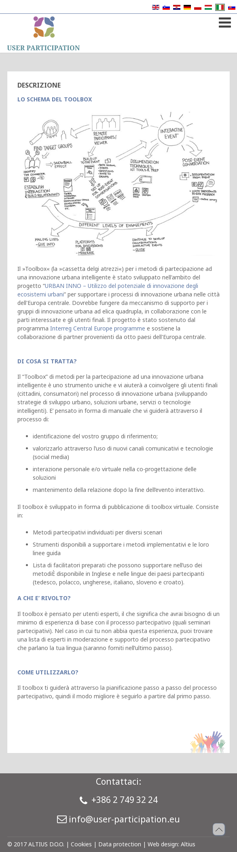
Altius (188, 844)
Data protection (119, 844)
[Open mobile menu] (224, 21)
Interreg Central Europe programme (97, 328)
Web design (163, 844)
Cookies (81, 844)
